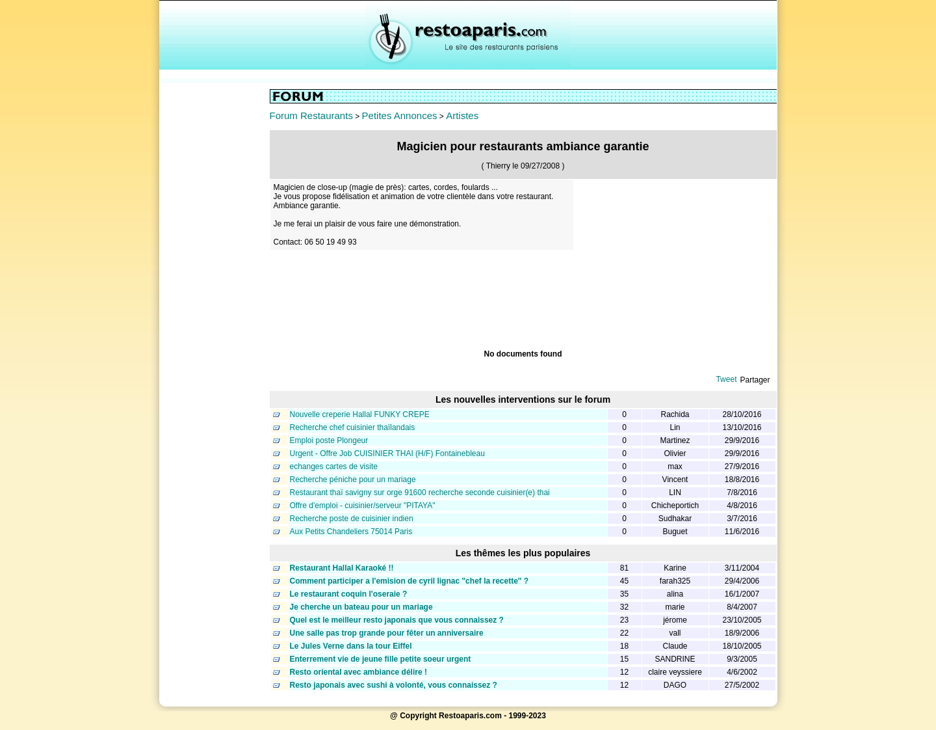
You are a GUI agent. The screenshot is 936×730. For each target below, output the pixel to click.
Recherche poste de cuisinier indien (351, 518)
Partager (755, 380)
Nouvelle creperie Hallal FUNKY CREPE (360, 414)
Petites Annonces (399, 115)
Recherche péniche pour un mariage (353, 479)
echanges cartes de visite (334, 466)
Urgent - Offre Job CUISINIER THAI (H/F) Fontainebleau (387, 453)
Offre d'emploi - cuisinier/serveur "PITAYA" (363, 505)
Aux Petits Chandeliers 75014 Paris (351, 531)
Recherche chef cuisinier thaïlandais (352, 427)
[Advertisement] (214, 284)
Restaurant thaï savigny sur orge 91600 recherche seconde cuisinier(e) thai (420, 492)
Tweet (726, 379)
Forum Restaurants (311, 115)
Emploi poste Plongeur (329, 440)
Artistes (462, 115)
